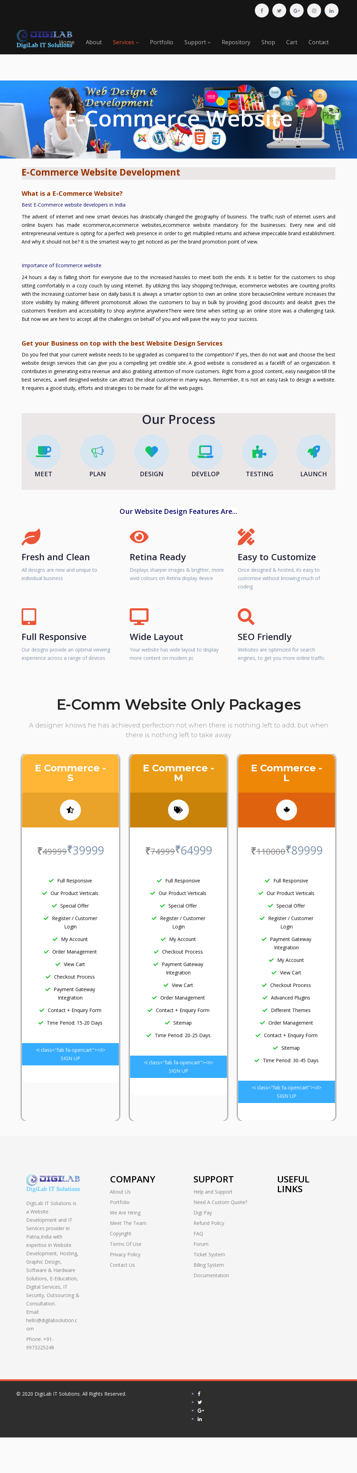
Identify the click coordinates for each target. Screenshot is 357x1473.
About (94, 42)
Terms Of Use (126, 1244)
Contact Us (122, 1265)
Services (126, 42)
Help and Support (213, 1191)
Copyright (120, 1233)
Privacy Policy (125, 1254)
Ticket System (209, 1254)
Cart (291, 42)
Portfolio (161, 42)
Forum (200, 1244)
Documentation (211, 1275)
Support (197, 42)
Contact (319, 42)
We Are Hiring (125, 1212)
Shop (268, 42)
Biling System (208, 1265)
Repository (236, 42)
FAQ (198, 1233)
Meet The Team (128, 1223)
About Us (120, 1191)
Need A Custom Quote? (220, 1202)
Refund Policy (208, 1223)
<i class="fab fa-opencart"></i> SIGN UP (70, 1054)
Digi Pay (202, 1212)
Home (67, 42)
